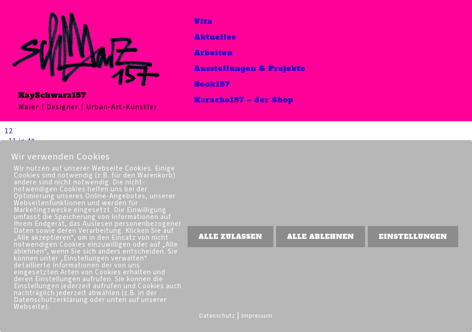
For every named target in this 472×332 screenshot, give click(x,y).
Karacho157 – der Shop (244, 100)
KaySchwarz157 (52, 95)
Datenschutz (217, 316)
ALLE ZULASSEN (230, 236)
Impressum (257, 316)
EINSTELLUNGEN (413, 236)
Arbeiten (213, 52)
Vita (203, 21)
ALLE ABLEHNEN (320, 236)
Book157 (212, 84)
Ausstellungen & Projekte (250, 68)
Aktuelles (215, 37)
